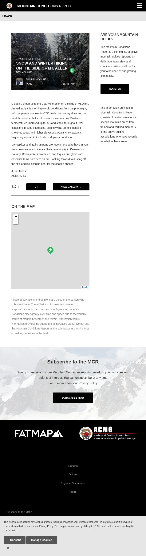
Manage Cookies (41, 539)
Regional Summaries (73, 483)
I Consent (15, 539)
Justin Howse (36, 79)
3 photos (68, 59)
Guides (73, 474)
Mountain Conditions (45, 6)
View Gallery (70, 186)
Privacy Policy (88, 383)
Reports (73, 465)
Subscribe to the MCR (19, 512)
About (73, 491)
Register (115, 88)
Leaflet (85, 287)
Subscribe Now (73, 397)
